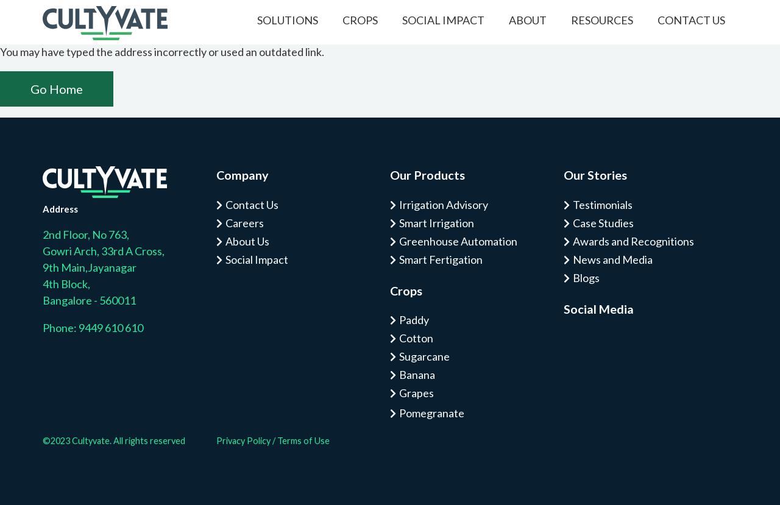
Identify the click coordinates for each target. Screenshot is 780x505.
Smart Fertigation (441, 259)
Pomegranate (431, 413)
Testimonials (603, 204)
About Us (247, 241)
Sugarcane (424, 356)
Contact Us (691, 20)
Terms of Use (303, 441)
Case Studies (603, 223)
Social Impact (443, 20)
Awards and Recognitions (633, 241)
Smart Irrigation (436, 223)
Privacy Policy (243, 441)
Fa (588, 342)
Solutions (287, 20)
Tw (606, 342)
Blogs (586, 277)
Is (570, 342)
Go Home (56, 89)
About (528, 20)
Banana (417, 374)
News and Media (613, 259)
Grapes (416, 393)
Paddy (414, 320)
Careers (244, 223)
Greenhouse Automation (458, 241)
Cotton (416, 338)
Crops (360, 20)
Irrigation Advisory (443, 204)
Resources (602, 20)
